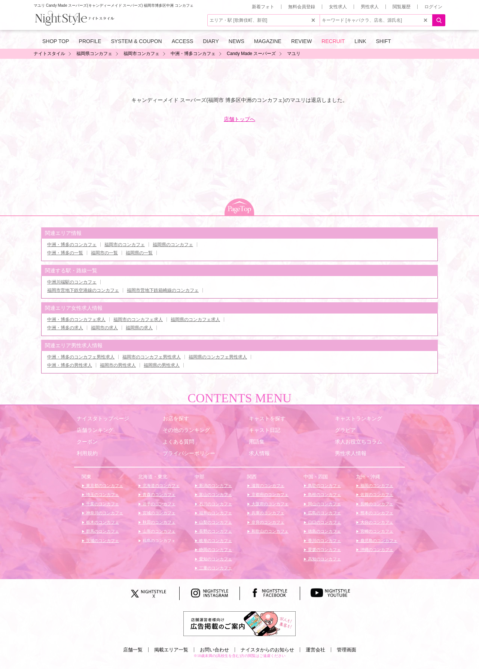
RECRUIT (333, 41)
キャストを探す (267, 418)
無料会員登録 (301, 6)
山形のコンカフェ (158, 531)
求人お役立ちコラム (358, 442)
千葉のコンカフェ (102, 504)
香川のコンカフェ (324, 540)
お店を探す (176, 418)
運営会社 (315, 650)
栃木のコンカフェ (102, 522)
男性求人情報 (350, 453)
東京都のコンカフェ (104, 485)
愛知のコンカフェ (215, 559)
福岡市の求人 (104, 328)
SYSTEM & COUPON (136, 41)
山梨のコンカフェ (215, 522)
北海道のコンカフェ (160, 485)
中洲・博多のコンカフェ (72, 244)
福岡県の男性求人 (162, 365)
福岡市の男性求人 (118, 365)
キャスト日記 (264, 430)
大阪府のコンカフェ (269, 504)
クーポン (87, 442)
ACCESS (182, 41)
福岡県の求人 (139, 328)
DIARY (211, 41)
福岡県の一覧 (139, 253)
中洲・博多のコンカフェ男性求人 (81, 357)
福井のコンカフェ (215, 513)
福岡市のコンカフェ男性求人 (151, 357)
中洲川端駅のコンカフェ (72, 282)
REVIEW (301, 41)
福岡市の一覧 (104, 253)
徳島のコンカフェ (324, 531)
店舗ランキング (95, 430)
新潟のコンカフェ (215, 485)
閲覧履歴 (402, 6)
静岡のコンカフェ (215, 549)
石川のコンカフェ (215, 504)
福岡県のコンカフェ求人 (195, 319)
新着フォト (263, 6)
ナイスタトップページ (103, 418)
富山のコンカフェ (215, 494)
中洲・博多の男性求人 (69, 365)
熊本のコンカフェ (376, 513)
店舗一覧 (133, 650)
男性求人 (370, 6)
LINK (360, 41)
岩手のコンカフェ (158, 504)
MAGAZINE (267, 41)
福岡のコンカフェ (376, 485)
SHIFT (383, 41)
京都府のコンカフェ (269, 494)
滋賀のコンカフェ (267, 485)
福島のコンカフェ (158, 540)
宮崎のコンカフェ (376, 531)
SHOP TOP (55, 41)
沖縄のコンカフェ (376, 549)
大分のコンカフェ (376, 522)
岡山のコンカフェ (324, 504)
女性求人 (338, 6)
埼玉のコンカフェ (102, 494)
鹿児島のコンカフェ (378, 540)
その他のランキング (186, 430)
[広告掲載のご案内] (239, 623)
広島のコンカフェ (324, 513)
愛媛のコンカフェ (324, 549)
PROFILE (90, 41)
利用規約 (87, 453)
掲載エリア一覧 (171, 650)
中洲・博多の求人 (65, 328)
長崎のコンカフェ (376, 504)
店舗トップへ (239, 119)
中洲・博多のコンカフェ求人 (76, 319)
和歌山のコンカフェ (269, 531)
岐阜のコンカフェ (215, 540)
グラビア (345, 430)
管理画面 (346, 650)
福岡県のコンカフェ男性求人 (218, 357)
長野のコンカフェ (215, 531)
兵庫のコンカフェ (267, 513)
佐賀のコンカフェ (376, 494)
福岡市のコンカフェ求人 (138, 319)
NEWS (236, 41)
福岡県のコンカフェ (173, 244)
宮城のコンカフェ (158, 513)
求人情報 (259, 453)
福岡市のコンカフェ (124, 244)
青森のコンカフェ (158, 494)
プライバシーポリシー (189, 453)
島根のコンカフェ (324, 494)
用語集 (257, 442)
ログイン (433, 6)
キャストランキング (358, 418)
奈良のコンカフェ (267, 522)
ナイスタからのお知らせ (267, 650)
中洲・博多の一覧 (65, 253)
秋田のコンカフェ (158, 522)
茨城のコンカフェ (102, 540)
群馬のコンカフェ (102, 531)
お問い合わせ (214, 650)
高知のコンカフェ (324, 559)
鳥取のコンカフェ (324, 485)
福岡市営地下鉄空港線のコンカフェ (83, 290)
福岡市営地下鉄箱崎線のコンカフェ (163, 290)
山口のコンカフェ (324, 522)
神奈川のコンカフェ (104, 513)
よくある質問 (178, 442)
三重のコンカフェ (215, 568)
